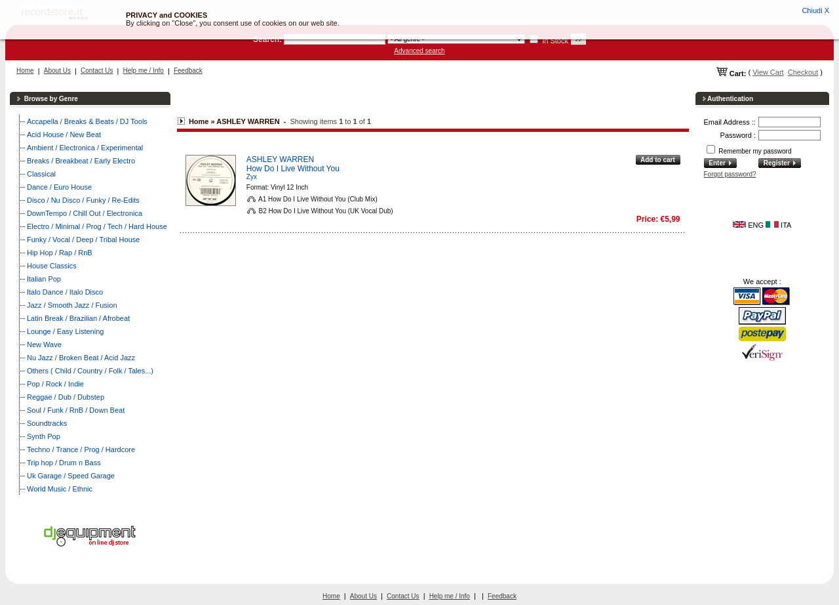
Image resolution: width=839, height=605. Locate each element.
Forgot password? (730, 174)
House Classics (52, 266)
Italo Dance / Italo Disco (65, 292)
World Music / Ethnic (59, 489)
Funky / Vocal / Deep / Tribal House (83, 239)
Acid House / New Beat (64, 134)
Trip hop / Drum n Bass (64, 463)
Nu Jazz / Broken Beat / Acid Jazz (81, 358)
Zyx (251, 176)
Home (25, 70)
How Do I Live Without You (293, 168)
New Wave (44, 344)
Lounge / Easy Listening (65, 331)
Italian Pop (44, 279)
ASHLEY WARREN (280, 159)
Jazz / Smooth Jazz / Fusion (72, 305)
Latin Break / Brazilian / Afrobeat (78, 318)
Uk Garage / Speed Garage (71, 476)
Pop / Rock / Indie (55, 384)
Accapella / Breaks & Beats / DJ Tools (87, 121)
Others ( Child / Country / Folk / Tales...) (90, 371)
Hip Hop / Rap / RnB (59, 253)
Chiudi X (815, 10)
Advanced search (419, 50)
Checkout (803, 72)
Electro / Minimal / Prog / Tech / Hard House (97, 226)
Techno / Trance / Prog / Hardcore (81, 449)
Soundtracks (47, 423)
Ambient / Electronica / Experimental (85, 148)
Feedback (188, 70)
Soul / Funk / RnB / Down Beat (76, 410)
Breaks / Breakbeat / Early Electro (81, 161)
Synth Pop (43, 436)
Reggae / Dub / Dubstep (65, 397)
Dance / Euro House (59, 187)
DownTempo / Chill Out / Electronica (84, 213)
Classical (41, 174)
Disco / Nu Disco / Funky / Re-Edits (83, 200)
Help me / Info (143, 70)
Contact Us (97, 70)
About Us (57, 70)
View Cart (767, 72)
